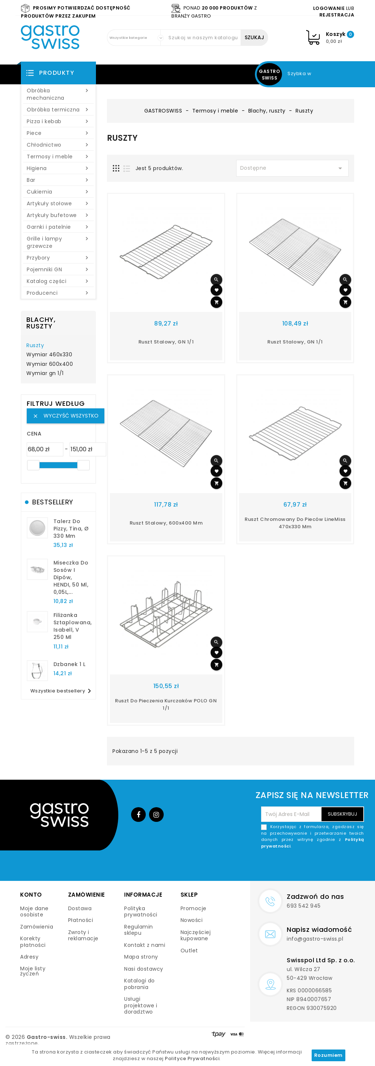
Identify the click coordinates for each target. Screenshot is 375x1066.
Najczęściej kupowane (196, 935)
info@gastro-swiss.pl (315, 938)
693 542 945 (304, 905)
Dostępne (292, 168)
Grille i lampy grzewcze (58, 242)
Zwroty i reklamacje (83, 935)
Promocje (194, 908)
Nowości (192, 920)
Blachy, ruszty (41, 323)
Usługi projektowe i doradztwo (140, 1005)
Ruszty (35, 345)
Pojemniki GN (58, 269)
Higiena (58, 168)
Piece (58, 133)
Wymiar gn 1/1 (45, 373)
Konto (31, 894)
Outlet (189, 950)
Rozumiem (328, 1055)
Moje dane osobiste (34, 912)
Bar (58, 180)
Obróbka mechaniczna (58, 94)
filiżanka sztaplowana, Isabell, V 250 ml (72, 625)
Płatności (80, 920)
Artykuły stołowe (58, 203)
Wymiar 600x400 (49, 364)
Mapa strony (141, 956)
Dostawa (80, 908)
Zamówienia (36, 926)
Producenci (58, 293)
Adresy (29, 956)
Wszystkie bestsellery (62, 691)
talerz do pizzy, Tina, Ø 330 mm (71, 529)
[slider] (33, 465)
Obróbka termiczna (58, 109)
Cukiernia (58, 191)
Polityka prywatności (140, 912)
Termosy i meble (58, 156)
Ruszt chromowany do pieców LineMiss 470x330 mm (295, 523)
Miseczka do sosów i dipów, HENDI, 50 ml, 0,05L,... (71, 577)
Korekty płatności (33, 942)
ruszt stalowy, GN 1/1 (166, 341)
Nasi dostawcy (143, 969)
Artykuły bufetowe (58, 215)
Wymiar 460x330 (49, 355)
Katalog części (58, 281)
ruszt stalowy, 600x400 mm (166, 522)
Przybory (58, 257)
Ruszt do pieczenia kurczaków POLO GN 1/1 (166, 704)
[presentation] (308, 866)
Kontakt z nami (144, 945)
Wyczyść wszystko (66, 415)
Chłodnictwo (58, 144)
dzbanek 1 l (69, 664)
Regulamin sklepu (138, 930)
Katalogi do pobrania (139, 984)
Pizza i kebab (58, 121)
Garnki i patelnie (58, 227)
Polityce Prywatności (192, 1058)
